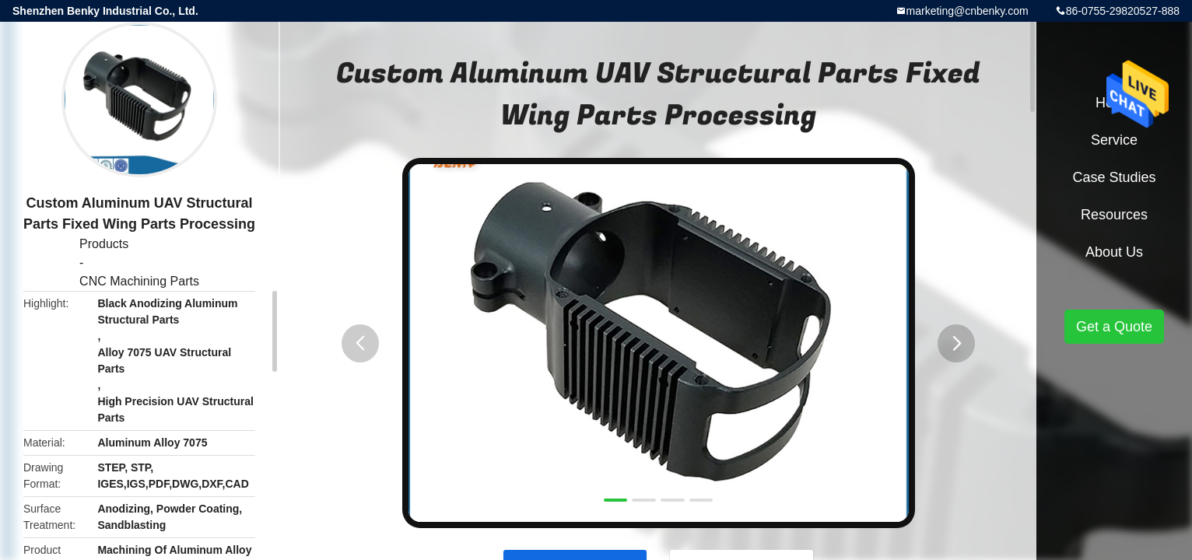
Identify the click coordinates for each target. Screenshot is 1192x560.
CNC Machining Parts (139, 281)
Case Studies (1113, 177)
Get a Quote (1114, 326)
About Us (1114, 252)
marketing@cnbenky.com (967, 11)
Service (1114, 140)
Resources (1114, 214)
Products (103, 243)
